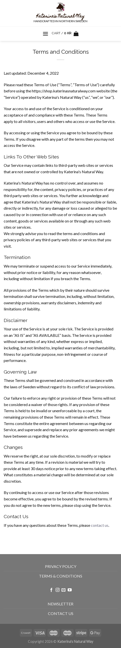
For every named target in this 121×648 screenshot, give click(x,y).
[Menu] (45, 34)
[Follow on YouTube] (70, 590)
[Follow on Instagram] (58, 590)
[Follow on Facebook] (51, 590)
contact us (99, 525)
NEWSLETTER (60, 603)
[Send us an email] (63, 590)
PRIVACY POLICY (60, 566)
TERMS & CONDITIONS (60, 576)
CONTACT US (60, 613)
